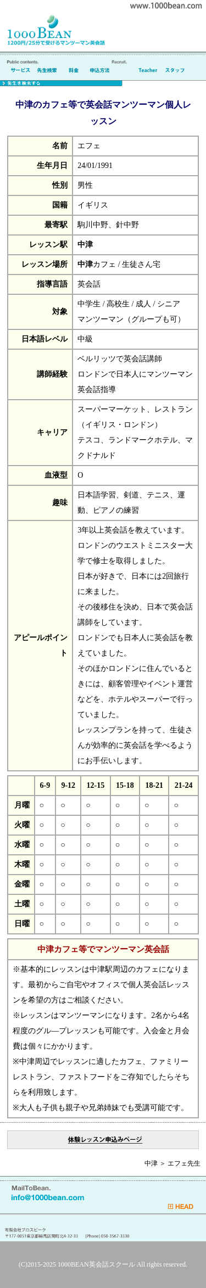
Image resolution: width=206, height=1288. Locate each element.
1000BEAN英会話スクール (96, 1264)
